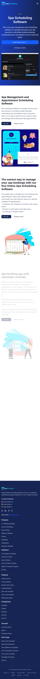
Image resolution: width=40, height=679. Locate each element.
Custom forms (5, 578)
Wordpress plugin (6, 598)
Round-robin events (7, 585)
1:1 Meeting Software (8, 523)
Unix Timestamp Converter (9, 650)
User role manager (7, 591)
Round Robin (5, 530)
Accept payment (6, 588)
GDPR (13, 675)
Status (26, 675)
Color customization (7, 594)
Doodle (3, 608)
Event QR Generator (7, 644)
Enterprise (4, 540)
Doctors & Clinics (6, 557)
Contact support (14, 515)
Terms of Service (31, 672)
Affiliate (13, 672)
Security (19, 675)
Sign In (3, 630)
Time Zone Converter (8, 654)
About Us (6, 672)
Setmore (4, 612)
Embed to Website (7, 546)
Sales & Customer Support (9, 566)
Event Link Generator (8, 641)
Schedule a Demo (20, 48)
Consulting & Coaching (8, 553)
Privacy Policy (21, 672)
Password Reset (6, 633)
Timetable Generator (7, 657)
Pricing (3, 536)
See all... (4, 569)
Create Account (6, 627)
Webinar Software (7, 533)
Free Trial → (6, 123)
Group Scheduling (7, 527)
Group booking (6, 582)
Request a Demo (18, 123)
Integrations (5, 543)
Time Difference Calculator (9, 647)
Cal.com (4, 615)
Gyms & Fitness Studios (9, 563)
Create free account (20, 42)
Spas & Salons (6, 560)
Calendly (4, 605)
